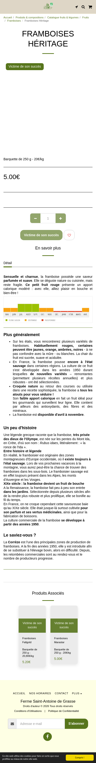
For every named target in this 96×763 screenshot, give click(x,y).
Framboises (14, 20)
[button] (5, 7)
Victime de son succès (41, 235)
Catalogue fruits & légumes (63, 17)
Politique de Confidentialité (63, 711)
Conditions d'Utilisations (28, 711)
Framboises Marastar (61, 640)
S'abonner (76, 723)
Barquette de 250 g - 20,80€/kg (29, 652)
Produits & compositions (29, 17)
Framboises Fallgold (29, 640)
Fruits (85, 17)
